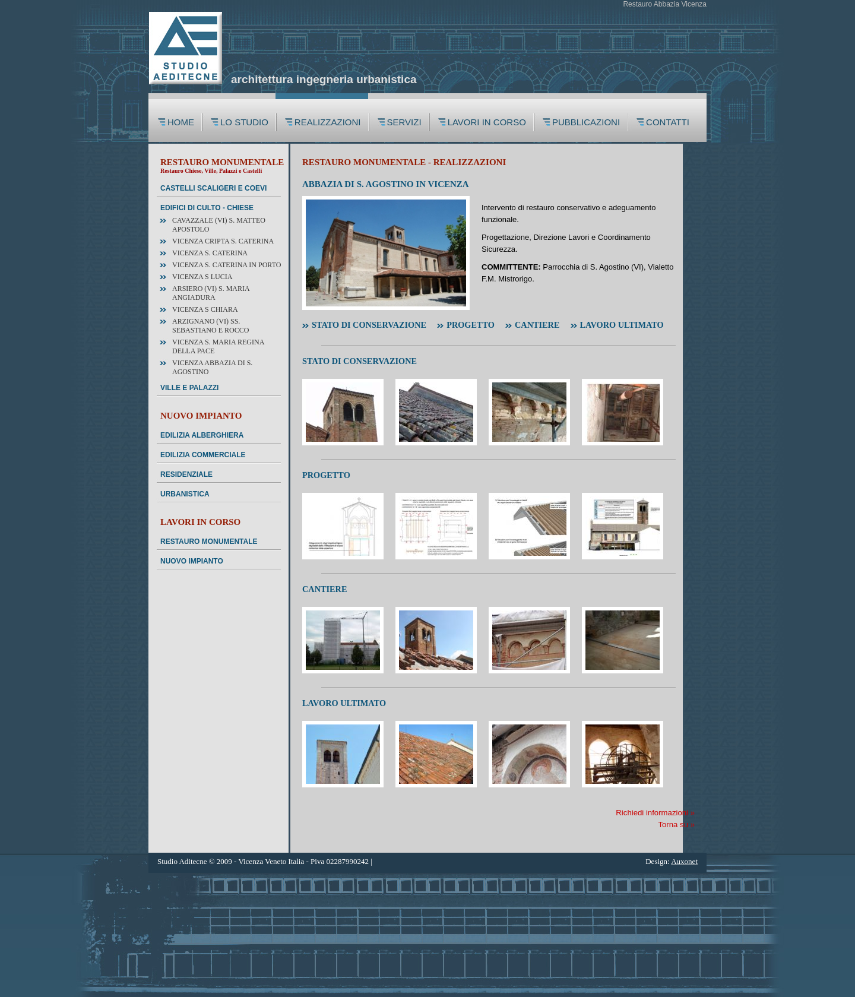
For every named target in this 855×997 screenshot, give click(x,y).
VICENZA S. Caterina (210, 253)
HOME (180, 122)
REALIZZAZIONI (327, 122)
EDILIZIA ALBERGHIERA (201, 435)
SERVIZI (404, 122)
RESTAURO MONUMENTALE (209, 541)
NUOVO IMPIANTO (191, 561)
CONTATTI (669, 122)
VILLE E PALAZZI (189, 388)
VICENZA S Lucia (202, 277)
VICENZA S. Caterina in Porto (226, 265)
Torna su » (676, 824)
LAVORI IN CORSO (487, 122)
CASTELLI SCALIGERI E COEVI (213, 188)
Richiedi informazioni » (655, 812)
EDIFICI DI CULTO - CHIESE (207, 208)
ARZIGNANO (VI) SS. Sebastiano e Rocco (210, 325)
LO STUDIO (244, 122)
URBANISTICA (185, 494)
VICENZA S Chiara (205, 309)
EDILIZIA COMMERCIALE (203, 455)
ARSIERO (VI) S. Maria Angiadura (210, 293)
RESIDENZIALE (186, 474)
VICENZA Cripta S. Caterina (223, 241)
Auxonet (684, 861)
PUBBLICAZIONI (586, 122)
